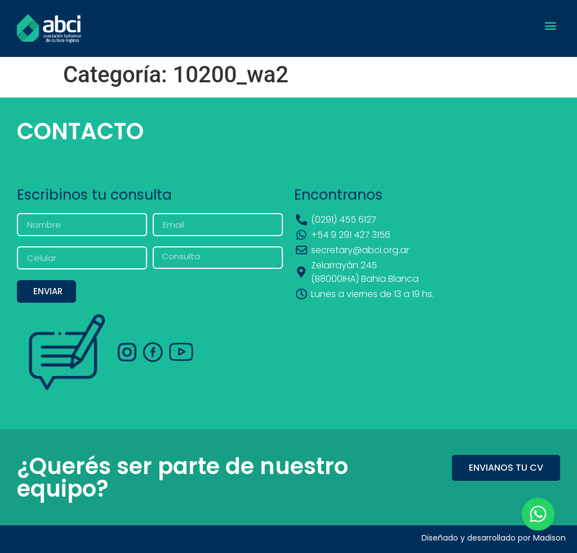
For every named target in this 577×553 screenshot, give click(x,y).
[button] (551, 25)
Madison (549, 537)
